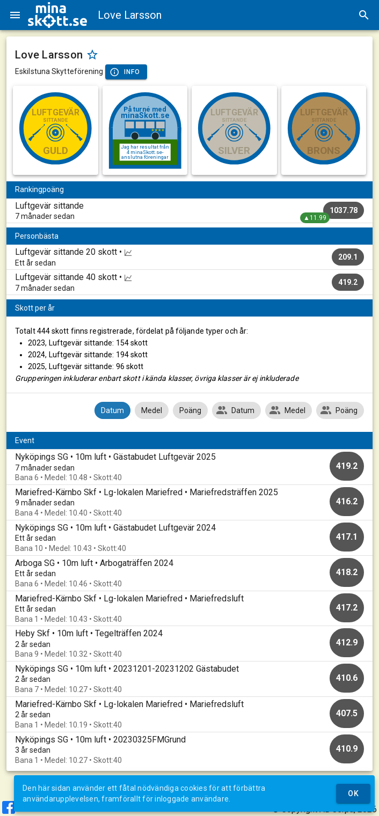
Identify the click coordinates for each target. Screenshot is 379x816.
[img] (57, 15)
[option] (189, 467)
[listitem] (189, 211)
